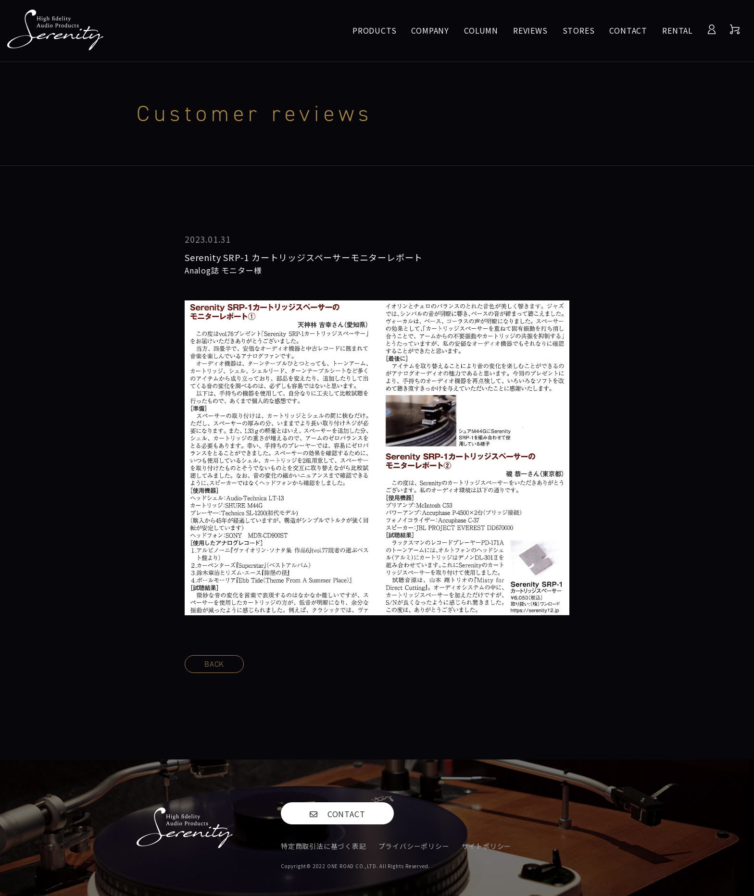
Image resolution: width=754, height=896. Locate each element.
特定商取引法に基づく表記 (323, 846)
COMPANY (430, 30)
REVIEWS (530, 30)
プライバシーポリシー (414, 846)
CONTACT (628, 30)
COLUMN (481, 30)
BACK (214, 664)
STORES (579, 30)
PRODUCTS (374, 30)
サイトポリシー (487, 846)
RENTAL (677, 30)
